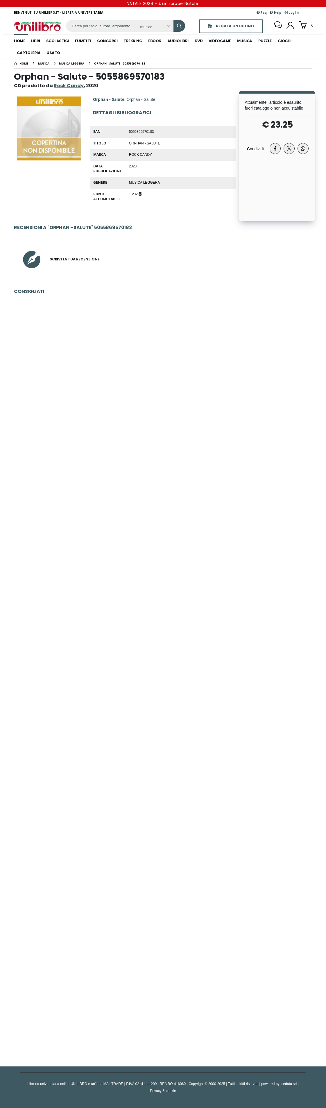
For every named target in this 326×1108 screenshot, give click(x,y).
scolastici (57, 41)
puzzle (265, 41)
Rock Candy (140, 154)
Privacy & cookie (163, 1090)
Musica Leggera (144, 182)
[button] (306, 25)
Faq (262, 12)
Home (19, 41)
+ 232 (135, 194)
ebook (154, 41)
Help (276, 12)
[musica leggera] (71, 63)
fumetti (83, 41)
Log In (291, 12)
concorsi (107, 41)
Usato (53, 53)
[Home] (21, 63)
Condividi (255, 148)
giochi (284, 41)
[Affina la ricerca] (153, 27)
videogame (220, 41)
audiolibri (178, 41)
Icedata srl (288, 1083)
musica (244, 41)
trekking (132, 41)
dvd (199, 41)
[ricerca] (100, 26)
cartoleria (28, 53)
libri (35, 41)
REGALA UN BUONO (229, 26)
